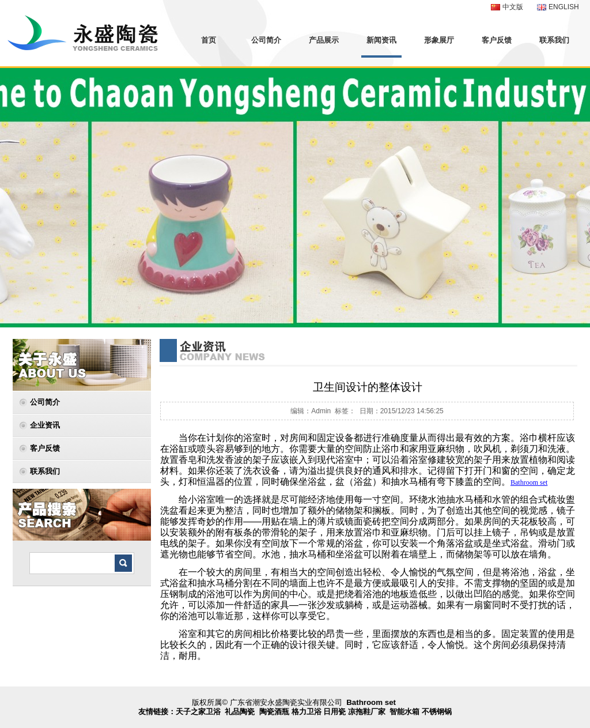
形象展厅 (439, 40)
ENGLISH (564, 7)
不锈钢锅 (437, 711)
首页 (208, 40)
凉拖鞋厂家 (366, 711)
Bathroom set (371, 702)
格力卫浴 (307, 711)
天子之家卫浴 (198, 711)
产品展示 (324, 40)
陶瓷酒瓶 (274, 711)
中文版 (512, 7)
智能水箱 (404, 711)
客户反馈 (497, 40)
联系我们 (554, 40)
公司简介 (266, 40)
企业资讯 (45, 425)
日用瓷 (334, 711)
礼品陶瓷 (240, 711)
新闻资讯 (381, 40)
